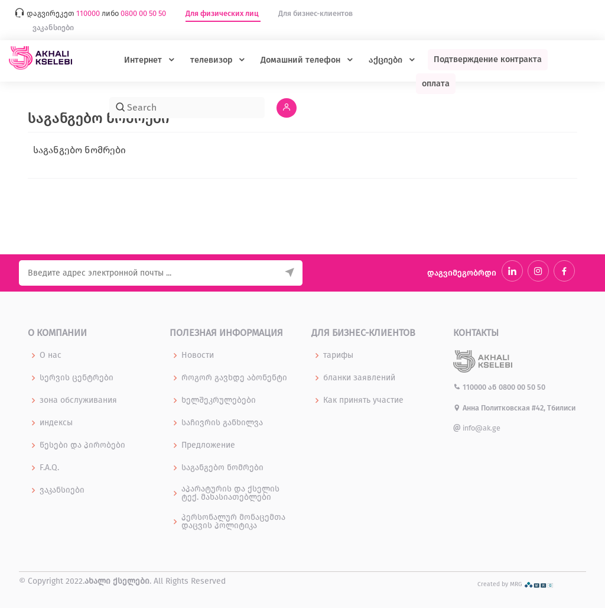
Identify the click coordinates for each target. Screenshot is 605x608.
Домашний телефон (302, 60)
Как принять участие (363, 400)
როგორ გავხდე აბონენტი (234, 378)
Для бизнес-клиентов (315, 13)
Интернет (144, 60)
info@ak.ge (476, 427)
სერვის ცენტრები (76, 378)
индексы (56, 423)
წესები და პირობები (82, 445)
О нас (50, 355)
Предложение (208, 445)
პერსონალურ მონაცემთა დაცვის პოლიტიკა (233, 521)
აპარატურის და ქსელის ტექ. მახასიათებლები (230, 493)
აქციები (387, 60)
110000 (470, 387)
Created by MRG (515, 584)
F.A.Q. (49, 468)
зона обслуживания (78, 400)
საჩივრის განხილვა (222, 423)
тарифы (338, 355)
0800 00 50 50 (522, 387)
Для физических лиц (223, 13)
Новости (197, 355)
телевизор (212, 60)
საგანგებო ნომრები (222, 468)
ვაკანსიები (53, 27)
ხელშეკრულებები (218, 400)
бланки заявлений (359, 378)
